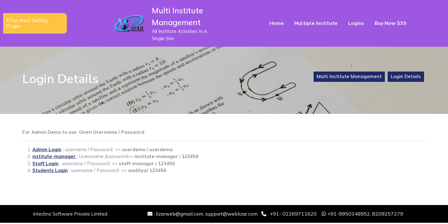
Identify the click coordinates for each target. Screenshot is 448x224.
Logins (356, 23)
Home (276, 23)
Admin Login (46, 149)
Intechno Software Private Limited (70, 214)
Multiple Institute (316, 23)
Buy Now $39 (390, 23)
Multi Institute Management (349, 76)
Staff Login (45, 163)
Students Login (50, 170)
